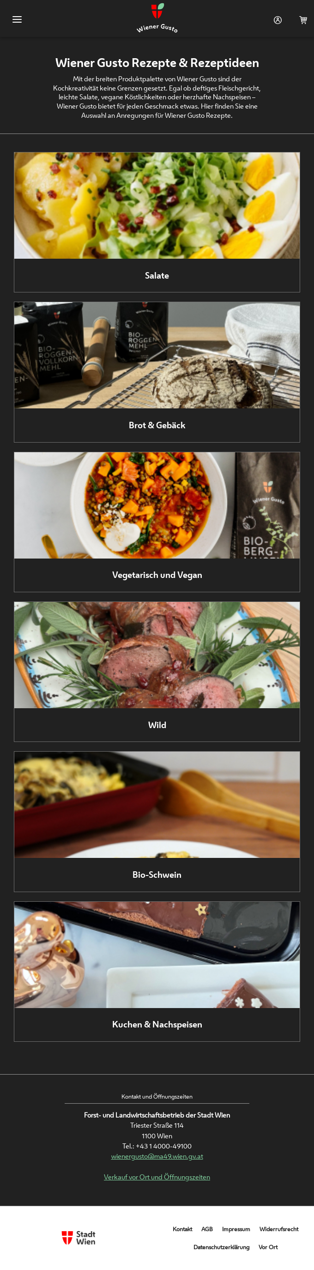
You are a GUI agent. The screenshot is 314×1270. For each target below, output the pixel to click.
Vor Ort (268, 1247)
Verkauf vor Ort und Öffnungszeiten (157, 1177)
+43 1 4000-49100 (164, 1146)
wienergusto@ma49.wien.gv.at (157, 1156)
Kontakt (182, 1229)
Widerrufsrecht (279, 1229)
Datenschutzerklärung (221, 1247)
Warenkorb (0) (301, 20)
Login (276, 20)
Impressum (236, 1229)
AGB (207, 1229)
